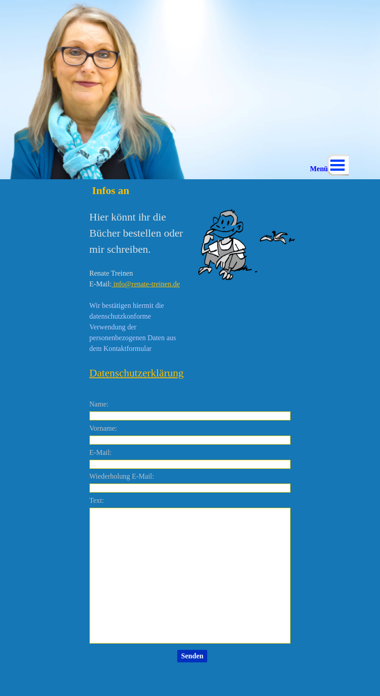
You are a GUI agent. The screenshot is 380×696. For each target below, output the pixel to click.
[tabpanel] (138, 295)
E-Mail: (101, 452)
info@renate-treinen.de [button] (145, 284)
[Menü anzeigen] (338, 165)
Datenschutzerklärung (137, 373)
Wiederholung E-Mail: (122, 476)
